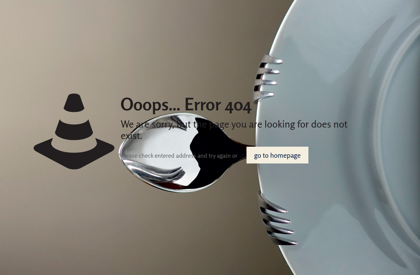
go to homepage (277, 155)
